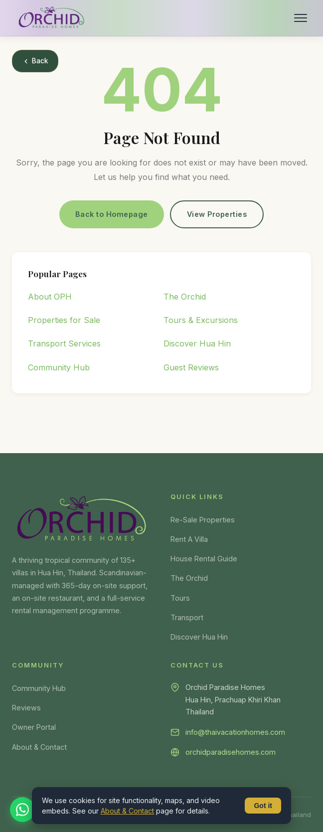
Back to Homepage (111, 214)
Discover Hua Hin (197, 343)
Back (35, 61)
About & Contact (39, 747)
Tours (180, 598)
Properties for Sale (64, 320)
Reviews (26, 707)
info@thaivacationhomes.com (235, 732)
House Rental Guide (203, 558)
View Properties (217, 214)
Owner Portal (34, 727)
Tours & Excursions (200, 320)
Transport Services (64, 343)
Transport (186, 617)
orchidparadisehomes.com (230, 752)
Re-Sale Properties (202, 519)
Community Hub (59, 367)
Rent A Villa (189, 539)
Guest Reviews (191, 367)
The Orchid (184, 297)
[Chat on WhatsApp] (22, 809)
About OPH (50, 297)
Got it (263, 806)
